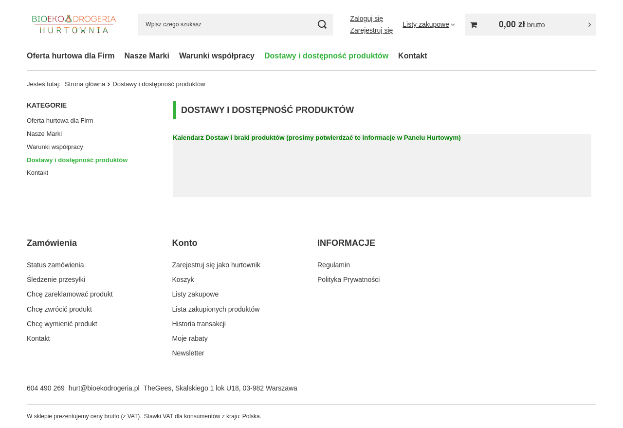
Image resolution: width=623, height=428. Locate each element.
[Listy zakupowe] (429, 24)
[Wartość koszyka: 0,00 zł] (530, 25)
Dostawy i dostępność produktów (326, 56)
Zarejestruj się (371, 30)
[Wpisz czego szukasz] (235, 25)
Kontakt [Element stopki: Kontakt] (38, 338)
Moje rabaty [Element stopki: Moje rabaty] (190, 338)
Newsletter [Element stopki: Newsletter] (188, 353)
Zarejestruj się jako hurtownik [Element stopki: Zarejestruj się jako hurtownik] (216, 265)
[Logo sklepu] (74, 24)
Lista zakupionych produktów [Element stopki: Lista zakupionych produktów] (216, 309)
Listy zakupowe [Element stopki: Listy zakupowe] (195, 294)
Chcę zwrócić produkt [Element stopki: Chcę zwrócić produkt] (59, 309)
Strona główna (85, 84)
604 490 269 (46, 388)
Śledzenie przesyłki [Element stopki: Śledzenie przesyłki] (56, 279)
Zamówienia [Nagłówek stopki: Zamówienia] (52, 243)
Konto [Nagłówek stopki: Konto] (185, 243)
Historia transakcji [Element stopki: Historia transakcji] (199, 324)
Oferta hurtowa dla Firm (70, 56)
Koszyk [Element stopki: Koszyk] (183, 279)
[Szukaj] (322, 25)
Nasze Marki (146, 56)
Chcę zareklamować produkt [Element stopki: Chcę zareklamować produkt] (70, 294)
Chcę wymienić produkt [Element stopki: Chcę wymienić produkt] (62, 324)
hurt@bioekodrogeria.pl (104, 388)
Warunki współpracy (217, 56)
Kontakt (412, 56)
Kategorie (47, 105)
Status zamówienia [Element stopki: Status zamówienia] (55, 265)
